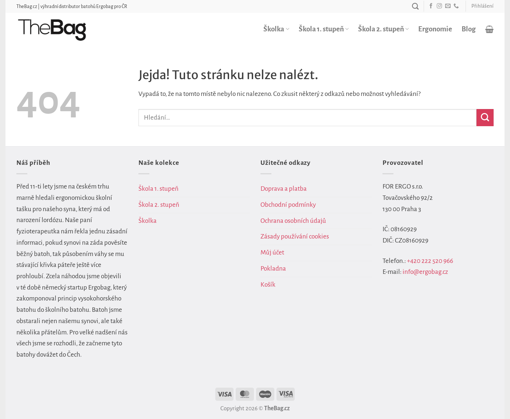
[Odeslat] (485, 117)
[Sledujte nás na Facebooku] (431, 6)
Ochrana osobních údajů (293, 220)
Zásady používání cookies (294, 236)
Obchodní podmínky (288, 204)
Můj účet (272, 252)
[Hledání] (415, 6)
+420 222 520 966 (430, 260)
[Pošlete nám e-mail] (447, 6)
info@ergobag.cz (425, 271)
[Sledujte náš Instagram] (439, 6)
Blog (469, 29)
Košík (267, 284)
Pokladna (273, 268)
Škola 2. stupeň (383, 29)
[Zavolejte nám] (456, 6)
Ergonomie (435, 29)
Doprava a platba (283, 188)
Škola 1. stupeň (324, 29)
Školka (276, 29)
